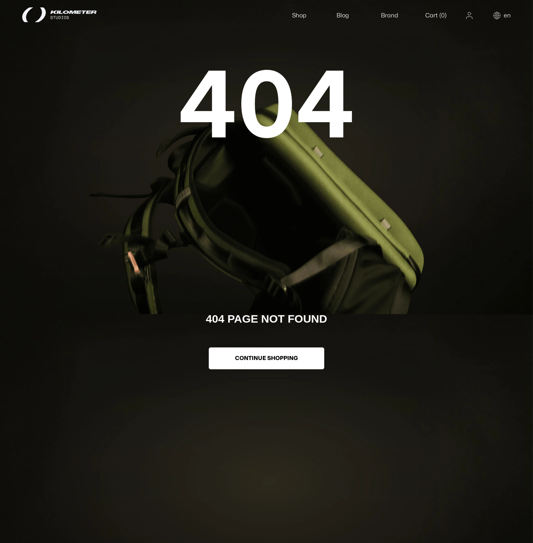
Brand (389, 15)
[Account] (469, 15)
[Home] (68, 14)
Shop (299, 15)
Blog (342, 15)
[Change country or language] (501, 15)
